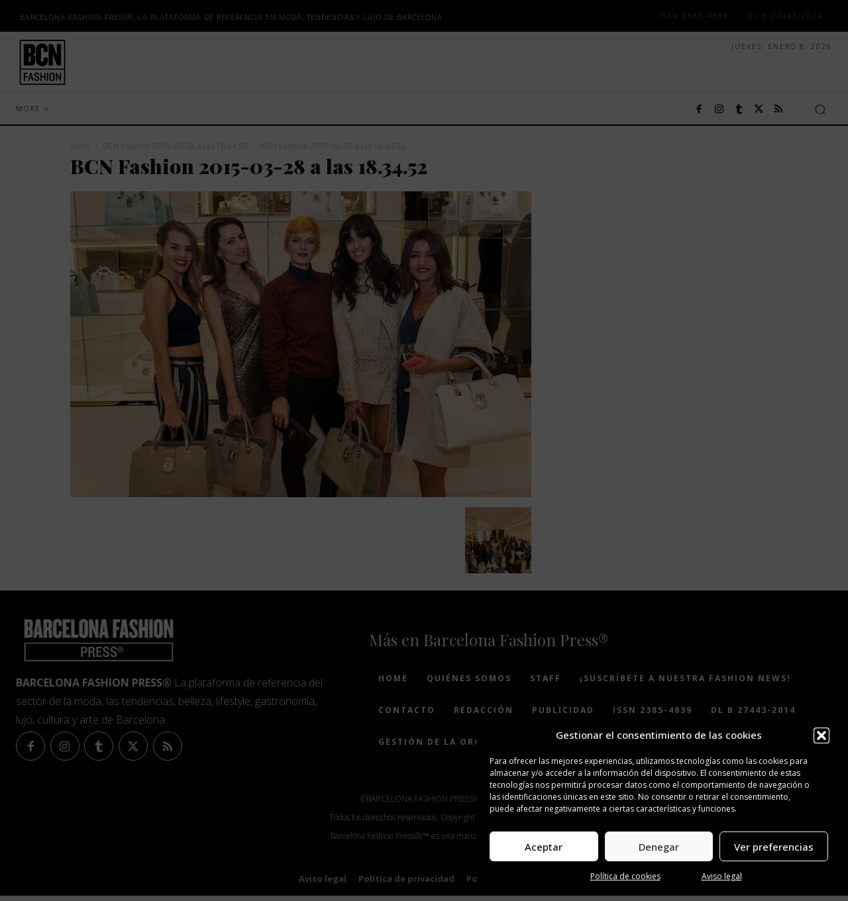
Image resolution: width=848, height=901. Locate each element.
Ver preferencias (774, 846)
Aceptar (543, 846)
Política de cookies (625, 876)
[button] (821, 735)
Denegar (659, 846)
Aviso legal (722, 876)
